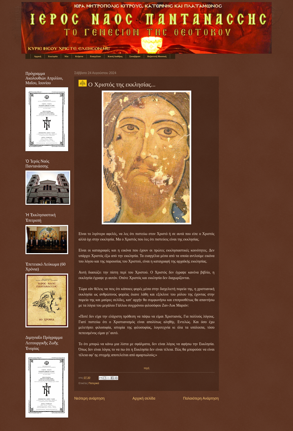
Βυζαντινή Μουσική (156, 56)
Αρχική (37, 56)
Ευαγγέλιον (95, 56)
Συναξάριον (134, 56)
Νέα (66, 56)
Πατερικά (94, 383)
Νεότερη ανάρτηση (89, 398)
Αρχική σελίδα (143, 398)
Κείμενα (79, 56)
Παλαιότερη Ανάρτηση (201, 398)
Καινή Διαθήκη (115, 56)
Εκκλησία (53, 56)
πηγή (146, 368)
